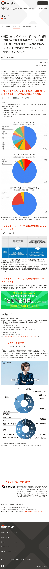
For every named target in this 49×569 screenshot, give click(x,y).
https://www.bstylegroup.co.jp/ (33, 511)
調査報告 (8, 27)
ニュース (7, 7)
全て (2, 27)
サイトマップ (4, 559)
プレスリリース (16, 27)
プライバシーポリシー (15, 559)
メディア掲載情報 (27, 27)
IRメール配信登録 (27, 559)
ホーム (2, 7)
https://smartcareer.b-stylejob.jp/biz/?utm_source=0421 (22, 336)
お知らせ (36, 27)
